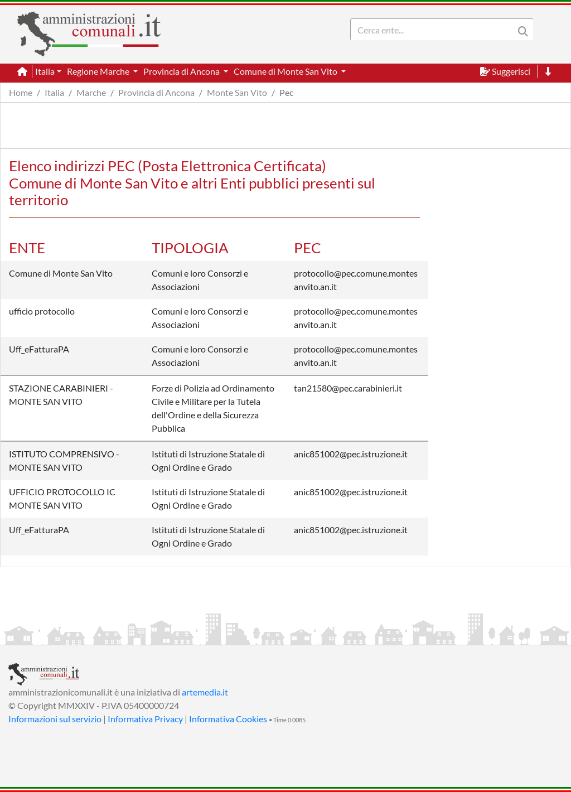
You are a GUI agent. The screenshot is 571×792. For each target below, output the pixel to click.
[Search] (434, 29)
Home (20, 92)
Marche (91, 92)
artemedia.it (205, 692)
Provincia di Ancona (156, 92)
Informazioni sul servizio (54, 718)
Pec (286, 92)
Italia (54, 92)
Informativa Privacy (145, 718)
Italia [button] (45, 71)
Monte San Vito (237, 92)
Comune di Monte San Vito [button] (286, 71)
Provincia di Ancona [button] (182, 71)
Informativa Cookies (228, 718)
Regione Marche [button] (99, 71)
